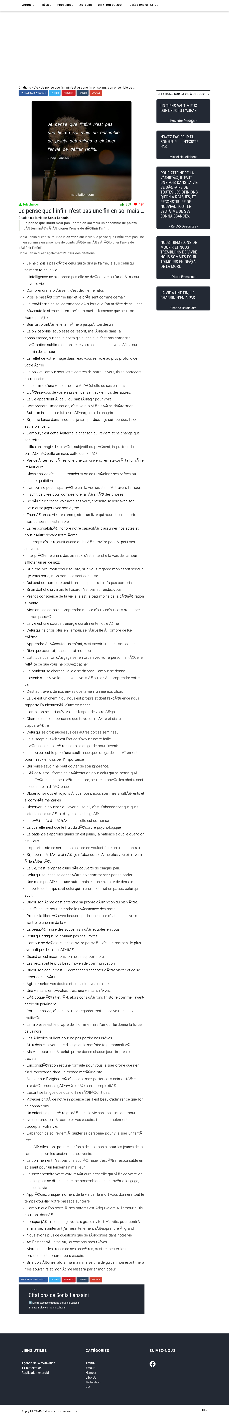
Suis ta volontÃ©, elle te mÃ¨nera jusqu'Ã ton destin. (70, 324)
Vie (88, 1387)
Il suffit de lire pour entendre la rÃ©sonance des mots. (71, 909)
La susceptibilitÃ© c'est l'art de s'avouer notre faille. (69, 739)
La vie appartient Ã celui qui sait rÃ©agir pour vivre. (69, 399)
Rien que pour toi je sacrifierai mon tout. (60, 650)
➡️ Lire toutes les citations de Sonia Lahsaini (54, 1302)
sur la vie (36, 218)
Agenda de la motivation (38, 1363)
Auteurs (85, 5)
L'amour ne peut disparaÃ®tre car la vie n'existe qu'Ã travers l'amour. (84, 487)
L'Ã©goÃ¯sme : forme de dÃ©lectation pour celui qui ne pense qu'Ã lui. (85, 773)
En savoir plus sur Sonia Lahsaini (47, 1307)
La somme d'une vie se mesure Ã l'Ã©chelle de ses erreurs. (76, 385)
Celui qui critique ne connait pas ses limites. (62, 936)
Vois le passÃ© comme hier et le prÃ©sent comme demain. (76, 297)
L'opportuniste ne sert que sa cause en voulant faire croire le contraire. (85, 847)
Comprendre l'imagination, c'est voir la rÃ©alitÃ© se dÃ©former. (80, 406)
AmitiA (90, 1363)
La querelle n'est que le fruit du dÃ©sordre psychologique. (74, 827)
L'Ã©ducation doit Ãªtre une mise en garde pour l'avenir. (73, 745)
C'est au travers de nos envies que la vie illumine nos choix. (75, 691)
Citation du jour (110, 5)
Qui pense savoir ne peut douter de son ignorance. (68, 766)
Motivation (93, 1382)
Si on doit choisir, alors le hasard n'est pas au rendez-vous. (74, 589)
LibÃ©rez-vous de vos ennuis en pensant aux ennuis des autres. (79, 392)
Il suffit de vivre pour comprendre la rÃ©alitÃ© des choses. (75, 494)
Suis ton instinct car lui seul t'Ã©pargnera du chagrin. (70, 412)
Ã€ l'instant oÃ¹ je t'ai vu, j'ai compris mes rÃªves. (67, 1242)
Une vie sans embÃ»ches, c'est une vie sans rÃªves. (69, 990)
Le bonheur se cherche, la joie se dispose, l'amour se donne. (76, 671)
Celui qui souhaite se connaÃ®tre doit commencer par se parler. (80, 875)
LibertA (91, 1377)
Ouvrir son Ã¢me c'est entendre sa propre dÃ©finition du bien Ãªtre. (82, 902)
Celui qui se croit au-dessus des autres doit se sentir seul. (73, 732)
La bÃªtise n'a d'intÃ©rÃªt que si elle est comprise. (68, 820)
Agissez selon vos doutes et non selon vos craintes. (69, 983)
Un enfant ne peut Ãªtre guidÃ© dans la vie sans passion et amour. (81, 1113)
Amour (90, 1368)
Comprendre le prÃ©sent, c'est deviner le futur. (65, 290)
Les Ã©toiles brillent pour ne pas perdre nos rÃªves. (70, 1038)
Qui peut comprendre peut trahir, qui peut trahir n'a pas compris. (79, 582)
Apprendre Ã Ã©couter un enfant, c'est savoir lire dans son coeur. (81, 644)
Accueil (28, 5)
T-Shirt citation (32, 1368)
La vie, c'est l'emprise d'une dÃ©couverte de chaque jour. (73, 868)
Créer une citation (143, 5)
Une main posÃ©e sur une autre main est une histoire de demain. (80, 881)
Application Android (35, 1373)
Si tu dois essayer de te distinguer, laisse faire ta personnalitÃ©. (79, 1045)
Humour (91, 1373)
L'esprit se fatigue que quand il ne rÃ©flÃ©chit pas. (68, 1092)
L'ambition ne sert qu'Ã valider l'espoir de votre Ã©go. (71, 711)
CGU (204, 1410)
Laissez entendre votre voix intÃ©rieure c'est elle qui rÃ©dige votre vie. (85, 1174)
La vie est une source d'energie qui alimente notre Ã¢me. (73, 623)
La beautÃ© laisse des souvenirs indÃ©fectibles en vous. (73, 929)
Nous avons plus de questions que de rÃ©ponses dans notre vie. (80, 1235)
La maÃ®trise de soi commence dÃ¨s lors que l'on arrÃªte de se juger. (84, 304)
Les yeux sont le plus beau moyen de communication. (71, 963)
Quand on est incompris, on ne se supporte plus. (66, 956)
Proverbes (65, 5)
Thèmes (45, 5)
